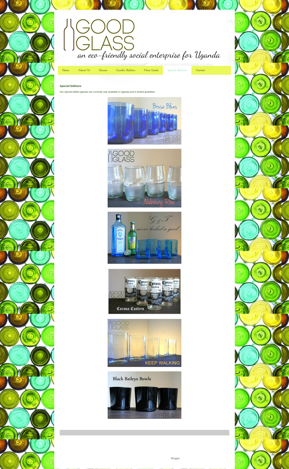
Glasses (103, 70)
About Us (84, 70)
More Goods (151, 70)
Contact (200, 70)
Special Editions (177, 70)
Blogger (175, 458)
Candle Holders (125, 70)
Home (65, 70)
